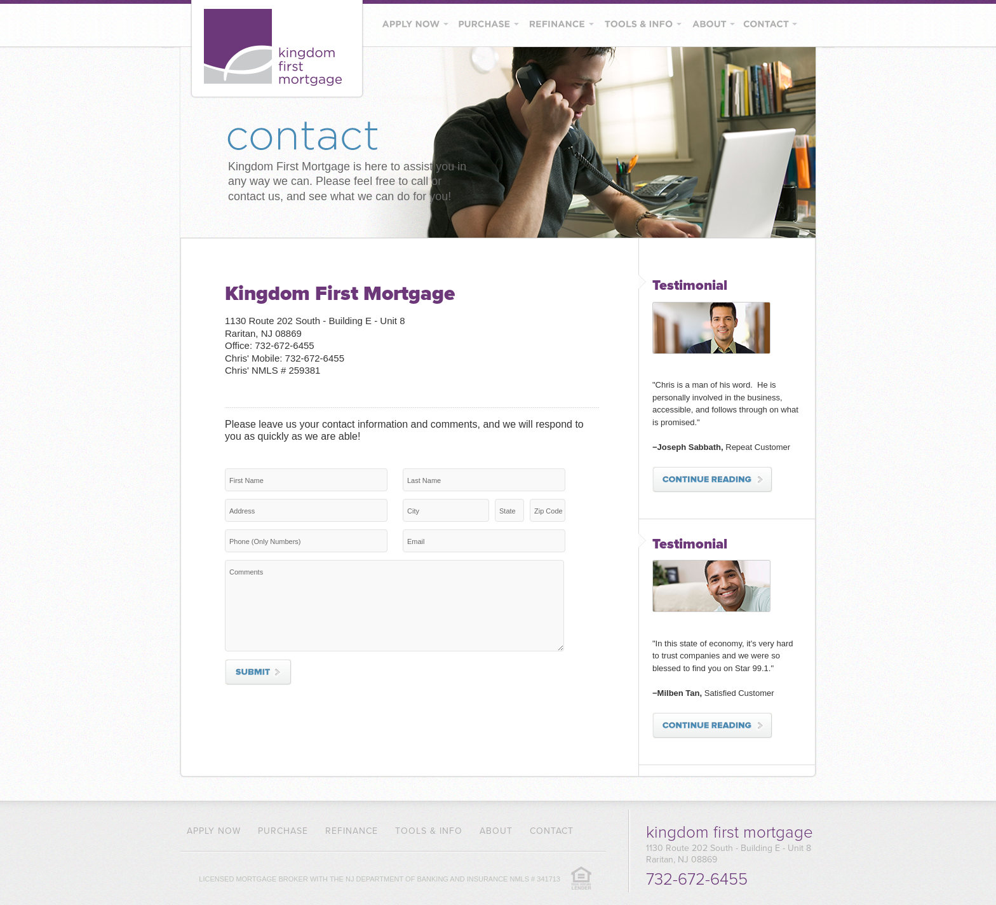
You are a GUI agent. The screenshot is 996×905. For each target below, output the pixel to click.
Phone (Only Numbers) (265, 541)
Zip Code (548, 511)
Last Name (424, 480)
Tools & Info (428, 831)
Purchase (283, 831)
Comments (246, 572)
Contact (552, 831)
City (413, 511)
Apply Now (214, 831)
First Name (246, 480)
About (496, 831)
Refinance (351, 831)
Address (242, 511)
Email (416, 541)
